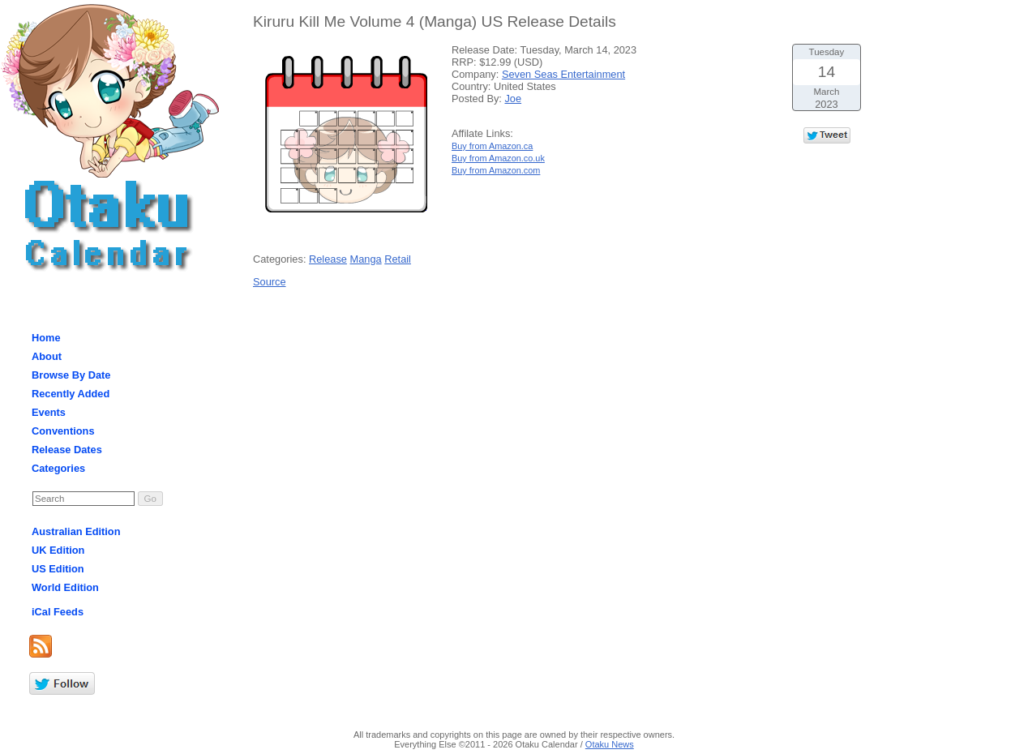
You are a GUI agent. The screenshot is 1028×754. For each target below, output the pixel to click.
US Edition (58, 569)
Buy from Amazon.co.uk (498, 158)
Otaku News (609, 744)
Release (328, 259)
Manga (366, 259)
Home (46, 338)
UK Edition (58, 550)
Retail (397, 259)
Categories (58, 468)
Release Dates (67, 449)
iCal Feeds (58, 612)
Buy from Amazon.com (496, 170)
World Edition (65, 587)
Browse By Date (71, 375)
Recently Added (70, 394)
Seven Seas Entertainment (563, 74)
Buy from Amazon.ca (492, 146)
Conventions (63, 431)
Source (269, 282)
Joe (512, 98)
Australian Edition (76, 531)
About (47, 356)
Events (49, 412)
